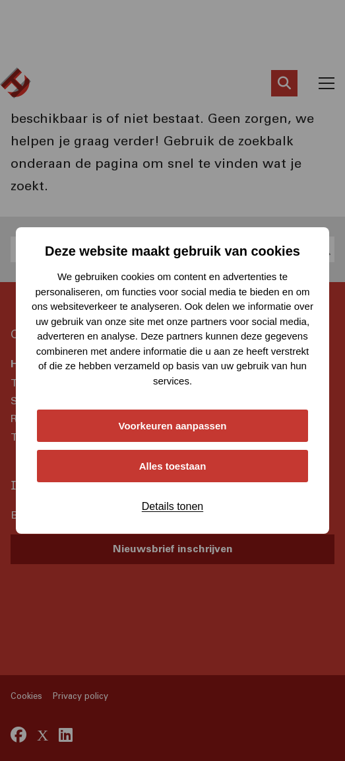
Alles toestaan (172, 466)
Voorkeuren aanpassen (173, 425)
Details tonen (172, 506)
